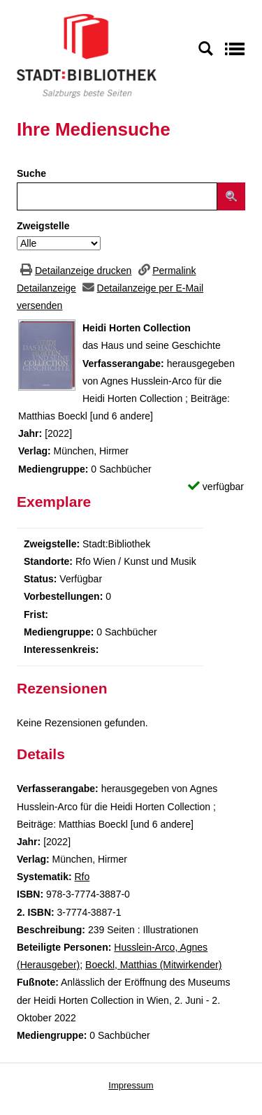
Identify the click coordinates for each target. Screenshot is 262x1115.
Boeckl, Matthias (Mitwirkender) (153, 964)
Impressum (130, 1085)
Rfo (81, 876)
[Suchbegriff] (117, 196)
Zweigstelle (43, 225)
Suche (31, 173)
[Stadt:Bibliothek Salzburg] (87, 55)
